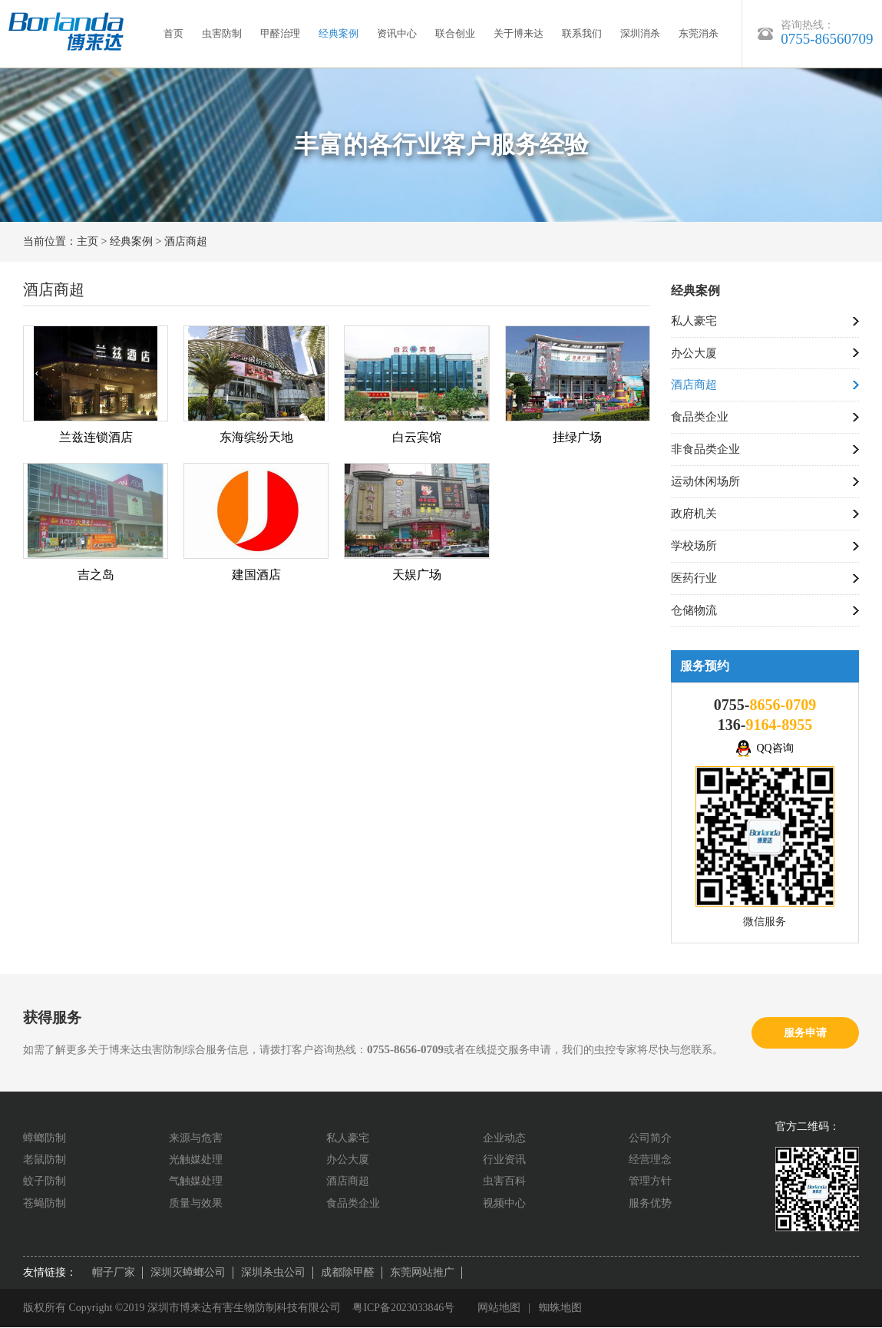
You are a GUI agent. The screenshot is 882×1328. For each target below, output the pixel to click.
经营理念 (650, 1160)
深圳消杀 (640, 33)
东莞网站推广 (422, 1273)
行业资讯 (504, 1160)
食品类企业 (699, 417)
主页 (87, 241)
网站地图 (499, 1308)
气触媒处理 (196, 1182)
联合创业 (455, 33)
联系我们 (582, 33)
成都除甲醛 (348, 1273)
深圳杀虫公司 (273, 1273)
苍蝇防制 (44, 1204)
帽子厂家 (113, 1273)
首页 (173, 33)
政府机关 (694, 514)
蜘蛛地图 (561, 1308)
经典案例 (338, 33)
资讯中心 (397, 33)
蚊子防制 (44, 1182)
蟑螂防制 (44, 1138)
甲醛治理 (280, 33)
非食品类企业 (705, 450)
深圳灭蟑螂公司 (188, 1273)
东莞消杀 (698, 33)
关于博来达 (518, 33)
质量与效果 (196, 1204)
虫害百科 (504, 1182)
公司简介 (650, 1138)
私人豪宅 (694, 321)
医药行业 (694, 579)
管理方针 (650, 1182)
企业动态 (504, 1138)
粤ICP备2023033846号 (403, 1308)
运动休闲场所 (705, 482)
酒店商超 (185, 241)
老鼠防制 (44, 1160)
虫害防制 (222, 33)
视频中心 (504, 1204)
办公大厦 (694, 353)
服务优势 (650, 1204)
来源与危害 (196, 1138)
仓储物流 (694, 611)
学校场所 (694, 546)
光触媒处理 (196, 1160)
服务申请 (805, 1033)
